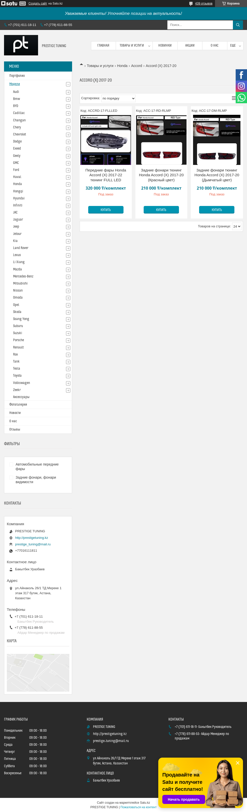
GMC (16, 163)
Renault (18, 347)
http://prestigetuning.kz (31, 538)
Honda (122, 66)
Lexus (17, 255)
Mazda (17, 269)
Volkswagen (21, 383)
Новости (15, 413)
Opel (16, 305)
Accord (136, 66)
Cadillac (19, 113)
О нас (215, 46)
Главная (103, 46)
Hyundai (19, 198)
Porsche (18, 340)
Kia (15, 241)
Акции (190, 46)
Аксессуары (21, 397)
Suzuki (17, 333)
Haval (17, 177)
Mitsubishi (20, 283)
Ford (16, 170)
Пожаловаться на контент (138, 807)
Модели (14, 84)
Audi (16, 92)
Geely (16, 156)
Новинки (165, 46)
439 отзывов (203, 3)
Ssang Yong (21, 319)
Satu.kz (145, 802)
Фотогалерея (18, 405)
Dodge (17, 141)
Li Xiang (19, 262)
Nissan (18, 291)
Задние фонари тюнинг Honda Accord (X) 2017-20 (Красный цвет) (161, 175)
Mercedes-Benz (23, 276)
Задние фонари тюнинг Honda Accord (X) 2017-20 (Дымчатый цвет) (217, 175)
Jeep (16, 227)
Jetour (17, 234)
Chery (17, 127)
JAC (15, 212)
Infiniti (17, 205)
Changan (19, 120)
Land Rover (20, 248)
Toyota (17, 376)
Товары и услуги (132, 46)
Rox (15, 354)
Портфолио (17, 76)
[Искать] (238, 24)
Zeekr (17, 390)
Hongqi (18, 191)
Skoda (17, 312)
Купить (106, 210)
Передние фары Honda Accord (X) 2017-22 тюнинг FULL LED (105, 175)
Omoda (18, 298)
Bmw (16, 99)
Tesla (16, 369)
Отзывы (14, 430)
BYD (15, 106)
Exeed (17, 149)
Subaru (18, 326)
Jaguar (18, 220)
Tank (16, 362)
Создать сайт (37, 3)
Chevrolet (19, 134)
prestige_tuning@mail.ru (33, 544)
